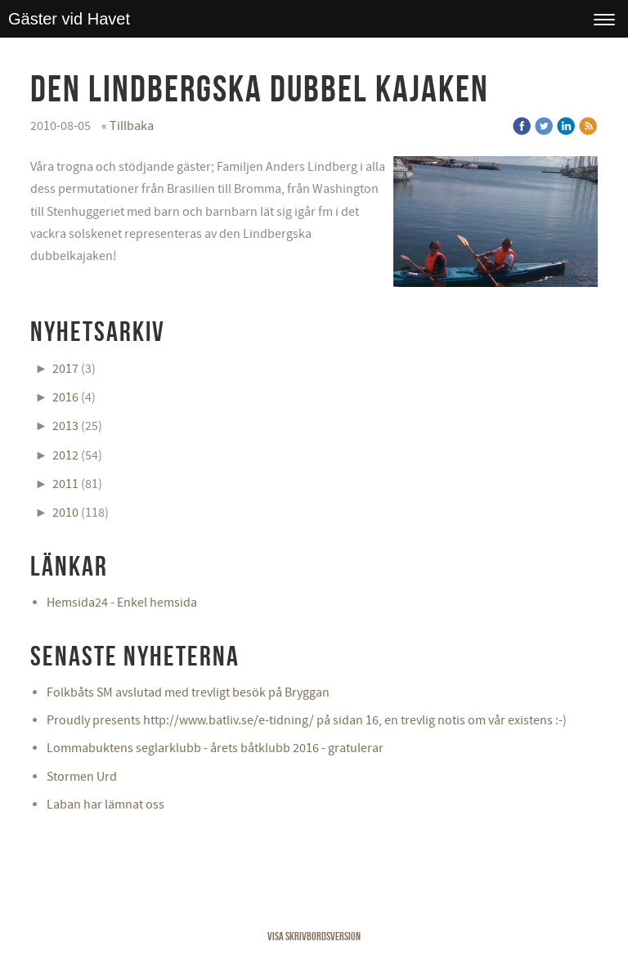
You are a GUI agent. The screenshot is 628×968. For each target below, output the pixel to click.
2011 (65, 484)
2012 (65, 455)
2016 (65, 397)
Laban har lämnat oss (105, 804)
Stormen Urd (82, 777)
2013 (65, 426)
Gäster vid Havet (69, 19)
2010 (65, 512)
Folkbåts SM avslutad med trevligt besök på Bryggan (188, 692)
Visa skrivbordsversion (314, 936)
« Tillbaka (127, 126)
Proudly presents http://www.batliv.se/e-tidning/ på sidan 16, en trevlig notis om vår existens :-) (307, 720)
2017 (65, 369)
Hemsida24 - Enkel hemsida (122, 602)
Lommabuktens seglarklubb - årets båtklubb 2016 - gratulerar (215, 748)
